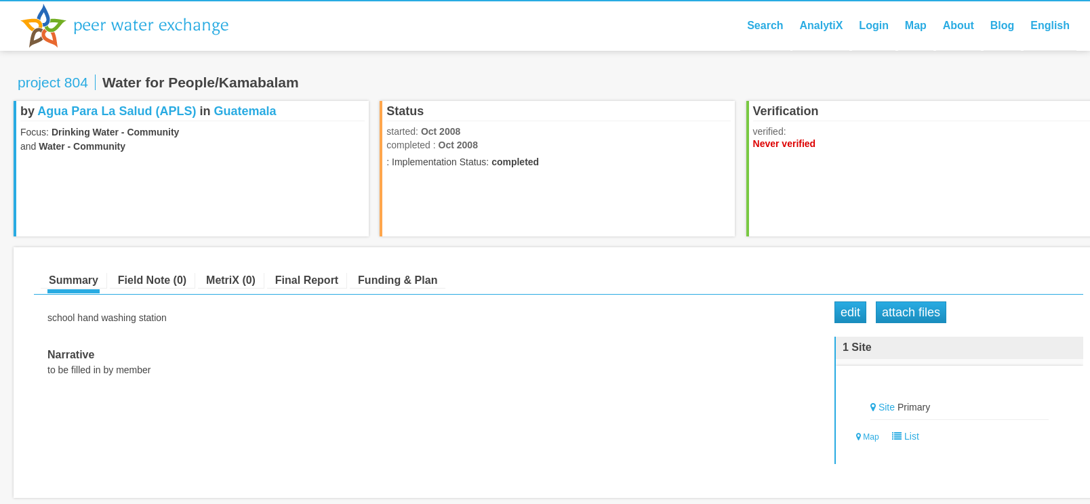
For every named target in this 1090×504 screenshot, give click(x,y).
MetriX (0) (231, 280)
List (903, 436)
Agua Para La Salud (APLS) (116, 111)
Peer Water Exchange (136, 25)
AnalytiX (821, 25)
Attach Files (911, 312)
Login (874, 25)
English (1050, 25)
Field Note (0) (152, 280)
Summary (73, 280)
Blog (1002, 25)
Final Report (306, 280)
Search (765, 25)
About (958, 25)
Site (887, 407)
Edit (850, 312)
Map (916, 25)
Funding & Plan (397, 280)
